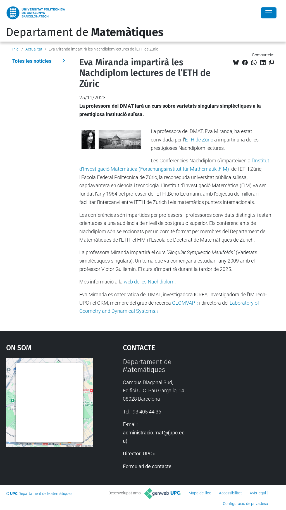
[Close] (269, 12)
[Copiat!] (271, 62)
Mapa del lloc (200, 493)
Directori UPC (137, 453)
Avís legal (258, 493)
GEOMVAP (184, 303)
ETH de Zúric (199, 140)
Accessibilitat (230, 493)
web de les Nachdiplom (149, 282)
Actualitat (33, 49)
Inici (15, 49)
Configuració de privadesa (245, 503)
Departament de (84, 32)
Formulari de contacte (147, 466)
